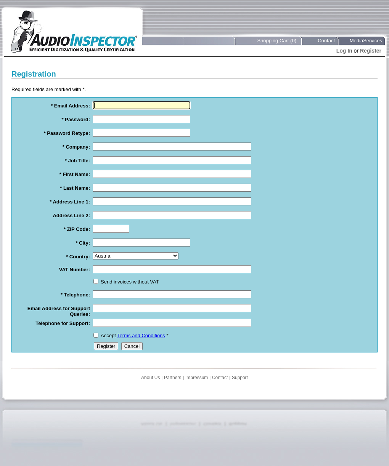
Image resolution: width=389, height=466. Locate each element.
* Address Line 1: (70, 202)
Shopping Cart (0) (276, 40)
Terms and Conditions (141, 335)
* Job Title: (77, 160)
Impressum (196, 377)
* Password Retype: (67, 133)
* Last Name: (75, 188)
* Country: (78, 256)
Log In (344, 51)
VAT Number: (74, 269)
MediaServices (366, 40)
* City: (83, 243)
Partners (172, 377)
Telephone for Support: (62, 323)
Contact (326, 40)
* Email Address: (70, 106)
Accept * (135, 335)
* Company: (76, 147)
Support (240, 377)
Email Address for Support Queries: (58, 311)
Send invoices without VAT (130, 282)
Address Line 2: (71, 215)
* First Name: (74, 174)
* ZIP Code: (77, 229)
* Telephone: (75, 295)
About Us (150, 377)
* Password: (76, 119)
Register (370, 51)
